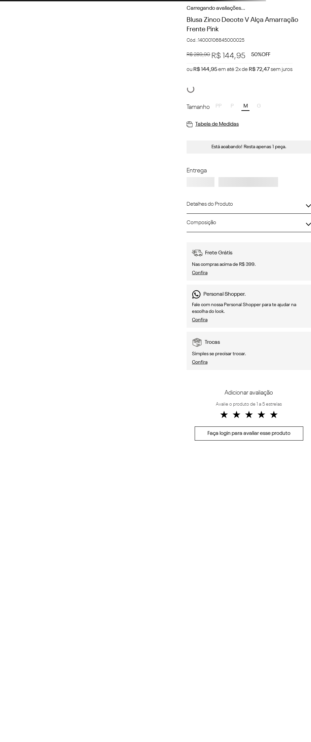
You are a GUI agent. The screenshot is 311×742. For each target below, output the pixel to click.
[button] (219, 107)
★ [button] (224, 415)
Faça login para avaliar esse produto (248, 433)
